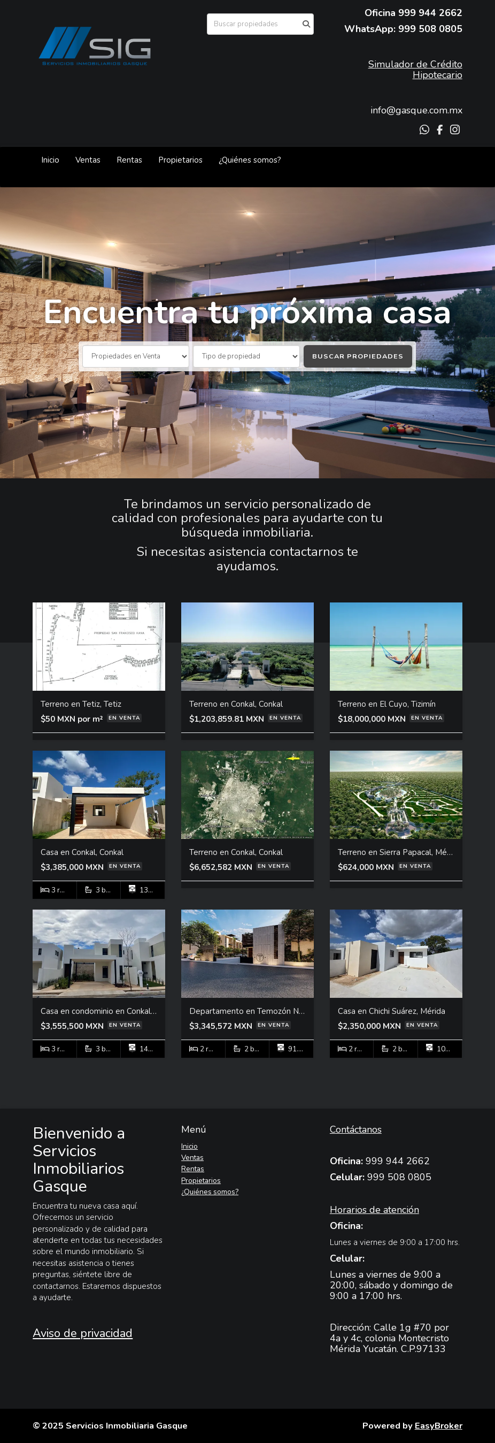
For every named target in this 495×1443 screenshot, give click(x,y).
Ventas (87, 160)
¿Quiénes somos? (250, 160)
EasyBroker (438, 1425)
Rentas (129, 160)
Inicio (50, 160)
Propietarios (180, 160)
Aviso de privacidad (83, 1333)
